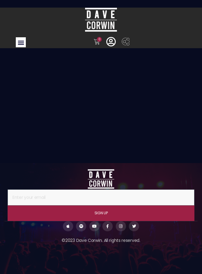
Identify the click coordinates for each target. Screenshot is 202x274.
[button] (21, 42)
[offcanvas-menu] (125, 42)
